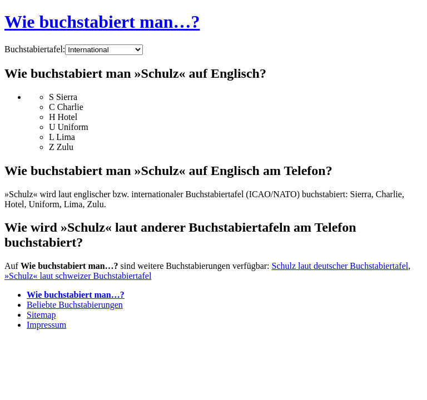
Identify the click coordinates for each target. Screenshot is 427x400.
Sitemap (41, 314)
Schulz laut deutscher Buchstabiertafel (340, 266)
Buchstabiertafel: (34, 49)
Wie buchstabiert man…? (102, 22)
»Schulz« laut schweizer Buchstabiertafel (77, 276)
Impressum (46, 324)
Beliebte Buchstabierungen (75, 304)
